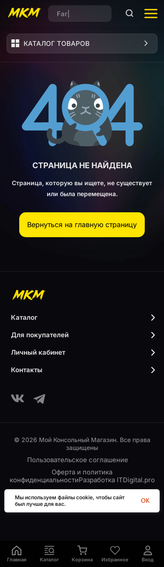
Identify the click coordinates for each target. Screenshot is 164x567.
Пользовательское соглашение (77, 460)
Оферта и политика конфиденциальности (61, 476)
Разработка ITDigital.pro (117, 480)
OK (145, 501)
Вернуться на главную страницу (82, 224)
